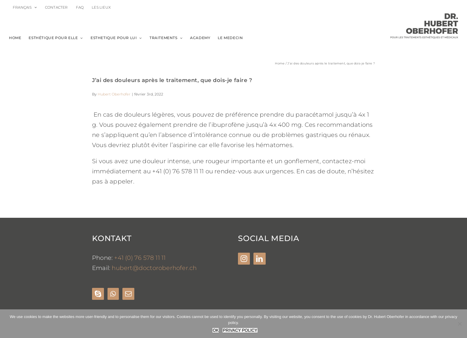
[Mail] (128, 294)
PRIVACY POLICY (240, 330)
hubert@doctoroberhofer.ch (154, 267)
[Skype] (98, 294)
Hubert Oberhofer (114, 94)
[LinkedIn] (259, 259)
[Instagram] (244, 259)
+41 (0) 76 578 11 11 (140, 257)
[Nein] (460, 324)
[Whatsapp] (113, 294)
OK (216, 330)
